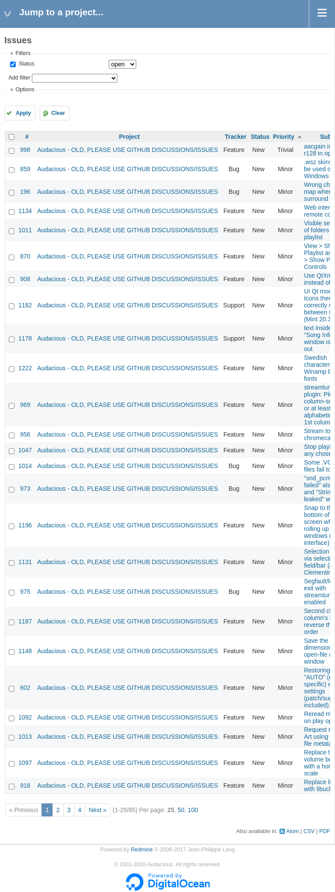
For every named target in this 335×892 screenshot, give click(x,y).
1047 (25, 450)
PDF (324, 831)
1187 (25, 621)
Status (25, 64)
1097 (25, 762)
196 (25, 191)
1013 (25, 736)
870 (25, 256)
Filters (22, 53)
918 (25, 785)
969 (25, 404)
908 (25, 279)
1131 (25, 561)
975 (25, 591)
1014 (25, 465)
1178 (25, 338)
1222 (25, 368)
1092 (25, 717)
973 (25, 488)
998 (25, 149)
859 (25, 168)
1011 (25, 230)
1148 (25, 650)
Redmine (141, 850)
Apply (23, 113)
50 (180, 809)
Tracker (236, 136)
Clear (58, 113)
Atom (292, 831)
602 (25, 687)
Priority (283, 136)
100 (193, 809)
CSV (309, 831)
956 (25, 434)
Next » (97, 809)
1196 (25, 525)
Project (129, 136)
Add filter (19, 78)
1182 (25, 305)
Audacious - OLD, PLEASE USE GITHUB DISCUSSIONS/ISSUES (127, 149)
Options (24, 89)
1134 (25, 210)
